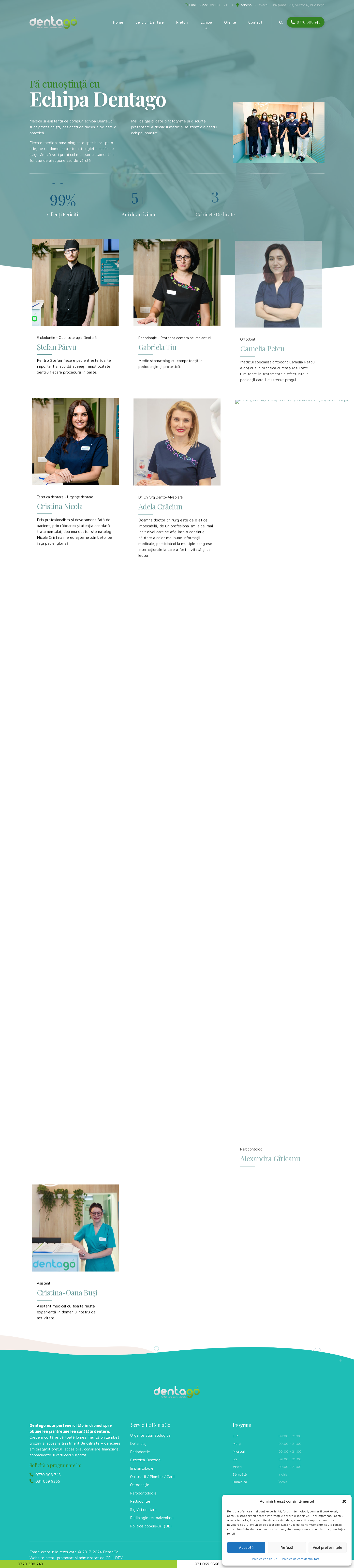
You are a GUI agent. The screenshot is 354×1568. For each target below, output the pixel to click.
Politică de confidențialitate (301, 1559)
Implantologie (141, 1468)
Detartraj (138, 1443)
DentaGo (110, 1552)
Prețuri (182, 22)
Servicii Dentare (149, 22)
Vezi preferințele (327, 1547)
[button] (344, 1501)
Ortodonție (139, 1484)
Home (118, 22)
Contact (255, 22)
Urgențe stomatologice (150, 1435)
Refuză (286, 1547)
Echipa (206, 22)
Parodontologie (143, 1493)
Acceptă (246, 1547)
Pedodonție (140, 1501)
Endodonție (140, 1451)
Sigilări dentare (143, 1509)
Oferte (230, 22)
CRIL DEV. (114, 1557)
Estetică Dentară (145, 1460)
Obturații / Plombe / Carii (152, 1476)
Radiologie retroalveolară (152, 1517)
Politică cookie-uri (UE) (151, 1526)
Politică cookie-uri (265, 1559)
